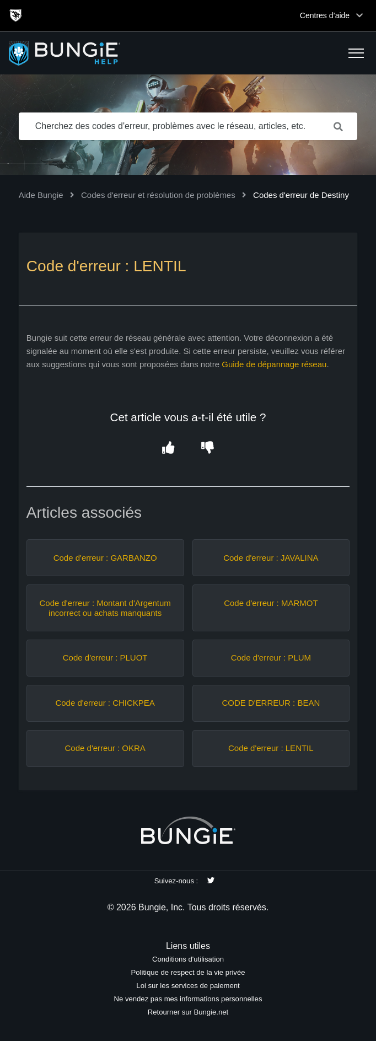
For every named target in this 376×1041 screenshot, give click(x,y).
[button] (356, 53)
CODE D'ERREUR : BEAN (271, 702)
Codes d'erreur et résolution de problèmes (158, 195)
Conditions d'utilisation (188, 959)
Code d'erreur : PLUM (271, 657)
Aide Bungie (41, 195)
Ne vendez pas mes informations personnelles (188, 999)
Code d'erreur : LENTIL (271, 748)
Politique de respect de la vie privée (188, 972)
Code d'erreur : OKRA (105, 748)
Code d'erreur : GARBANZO (105, 557)
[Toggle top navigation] (359, 15)
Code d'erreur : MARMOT (271, 603)
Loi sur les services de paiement (187, 985)
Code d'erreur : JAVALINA (270, 557)
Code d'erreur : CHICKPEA (104, 702)
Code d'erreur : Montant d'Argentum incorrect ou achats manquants (104, 608)
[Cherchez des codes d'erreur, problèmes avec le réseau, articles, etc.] (188, 126)
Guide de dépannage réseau (274, 364)
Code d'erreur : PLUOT (105, 657)
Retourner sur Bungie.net (188, 1012)
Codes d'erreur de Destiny (301, 195)
